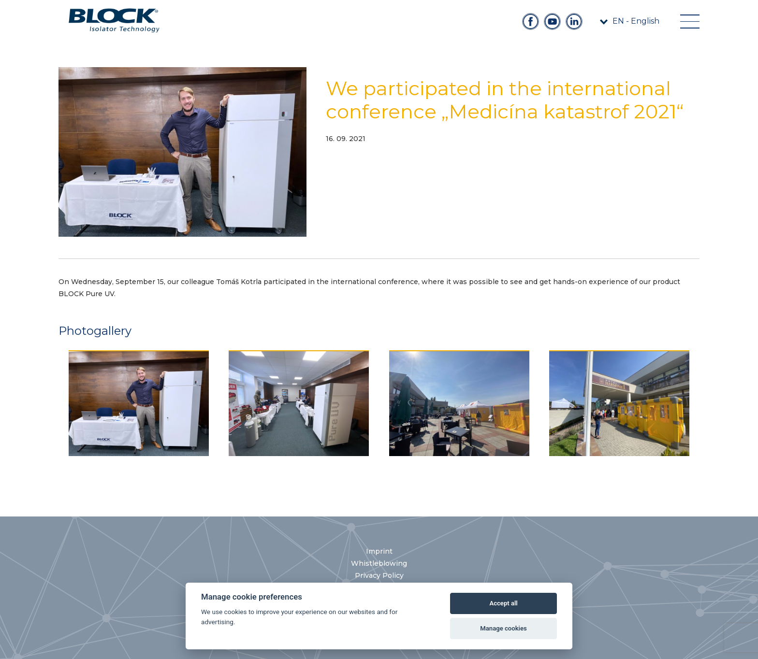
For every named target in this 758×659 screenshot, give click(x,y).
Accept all (503, 603)
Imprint (379, 551)
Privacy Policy (379, 575)
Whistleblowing (379, 563)
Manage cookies (503, 628)
